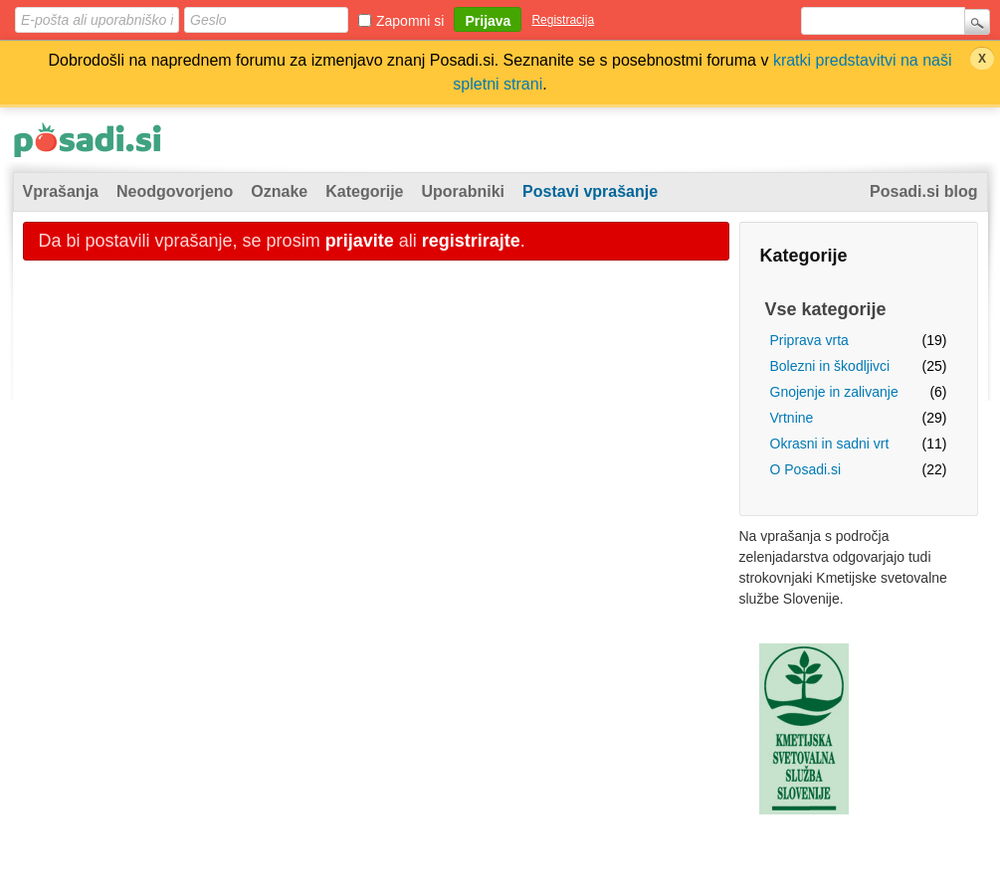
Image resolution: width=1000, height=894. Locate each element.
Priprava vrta (809, 340)
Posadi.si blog (923, 191)
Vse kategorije (826, 309)
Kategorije (364, 191)
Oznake (279, 191)
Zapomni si (410, 21)
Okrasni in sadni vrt (830, 443)
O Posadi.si (806, 469)
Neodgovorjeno (174, 191)
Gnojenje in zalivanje (834, 392)
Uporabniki (463, 191)
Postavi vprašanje (590, 191)
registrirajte (471, 241)
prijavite (359, 241)
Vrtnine (792, 418)
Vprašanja (61, 191)
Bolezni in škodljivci (830, 366)
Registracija (562, 20)
